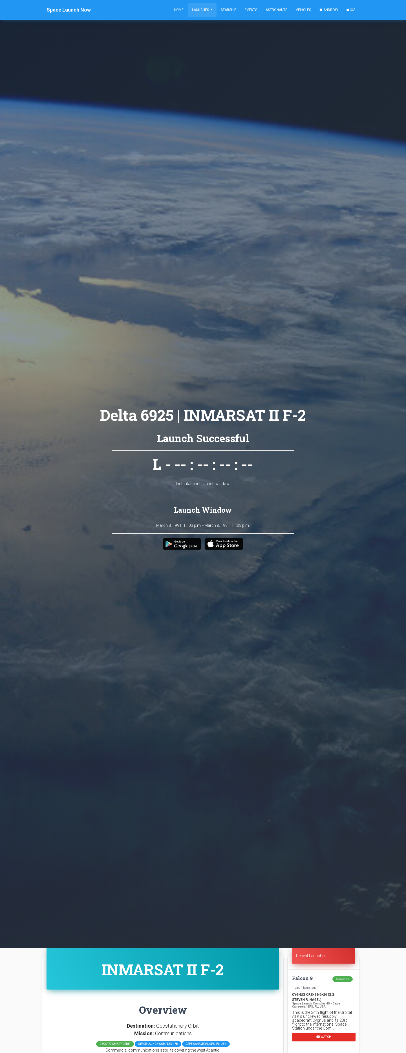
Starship (228, 10)
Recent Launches (311, 955)
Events (251, 10)
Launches (201, 10)
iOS (351, 10)
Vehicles (303, 10)
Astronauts (276, 10)
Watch (323, 1037)
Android (328, 10)
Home (179, 10)
